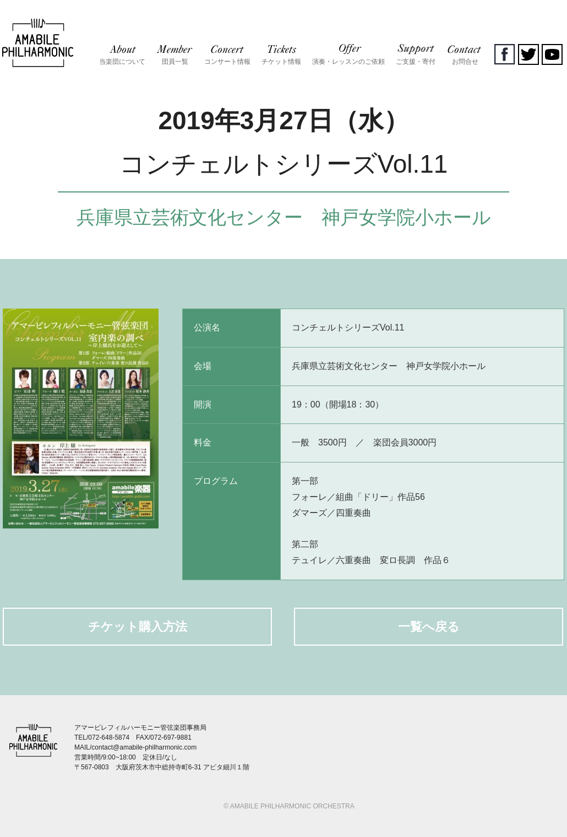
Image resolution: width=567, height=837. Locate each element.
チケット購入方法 (137, 627)
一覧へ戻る (429, 627)
